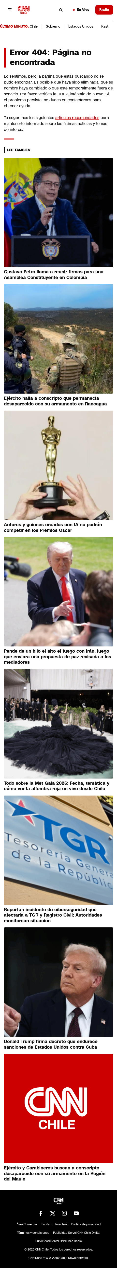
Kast (104, 26)
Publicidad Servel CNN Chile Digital (76, 1233)
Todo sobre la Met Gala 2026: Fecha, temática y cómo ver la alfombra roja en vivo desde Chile (56, 786)
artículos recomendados (77, 118)
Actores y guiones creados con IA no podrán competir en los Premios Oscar (53, 527)
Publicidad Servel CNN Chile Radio (58, 1241)
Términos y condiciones (33, 1233)
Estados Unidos (80, 26)
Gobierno (53, 26)
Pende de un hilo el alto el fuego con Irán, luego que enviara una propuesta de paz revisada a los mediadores (57, 656)
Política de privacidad (86, 1224)
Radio (104, 9)
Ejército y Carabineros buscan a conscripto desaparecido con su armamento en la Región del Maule (54, 1173)
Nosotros (61, 1224)
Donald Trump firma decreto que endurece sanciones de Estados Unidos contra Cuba (51, 1044)
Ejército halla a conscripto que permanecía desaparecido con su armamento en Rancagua (55, 401)
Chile (34, 26)
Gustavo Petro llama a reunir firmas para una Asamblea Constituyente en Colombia (53, 275)
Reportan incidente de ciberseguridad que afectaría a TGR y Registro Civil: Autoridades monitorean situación (53, 915)
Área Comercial (27, 1224)
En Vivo (81, 9)
